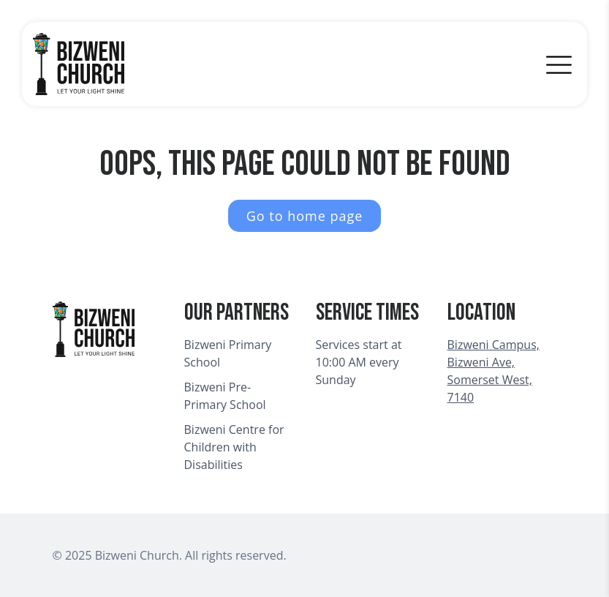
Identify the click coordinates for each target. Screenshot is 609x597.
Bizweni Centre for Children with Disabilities (234, 447)
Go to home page (304, 216)
